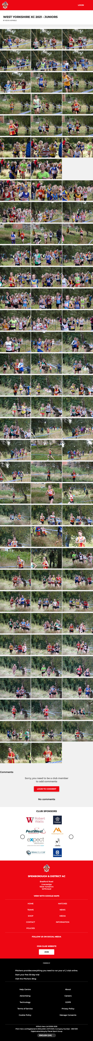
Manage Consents (68, 1015)
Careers (68, 996)
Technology (25, 1002)
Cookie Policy (25, 1015)
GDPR (68, 1002)
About (68, 989)
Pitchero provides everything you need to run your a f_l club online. (46, 970)
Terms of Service (25, 1009)
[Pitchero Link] (46, 966)
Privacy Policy (68, 1009)
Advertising (25, 996)
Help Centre (25, 989)
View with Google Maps (46, 896)
